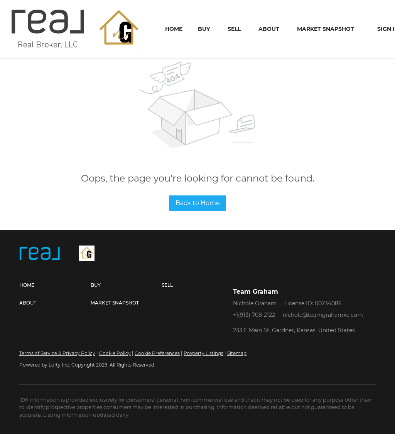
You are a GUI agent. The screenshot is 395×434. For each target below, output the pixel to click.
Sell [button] (234, 28)
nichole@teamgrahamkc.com (323, 314)
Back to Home (198, 203)
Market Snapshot (325, 28)
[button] (55, 285)
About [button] (268, 28)
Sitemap (236, 353)
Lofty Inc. (59, 365)
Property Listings (203, 353)
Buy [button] (204, 28)
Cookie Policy (115, 353)
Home (173, 28)
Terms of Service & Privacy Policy (57, 353)
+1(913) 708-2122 (254, 314)
